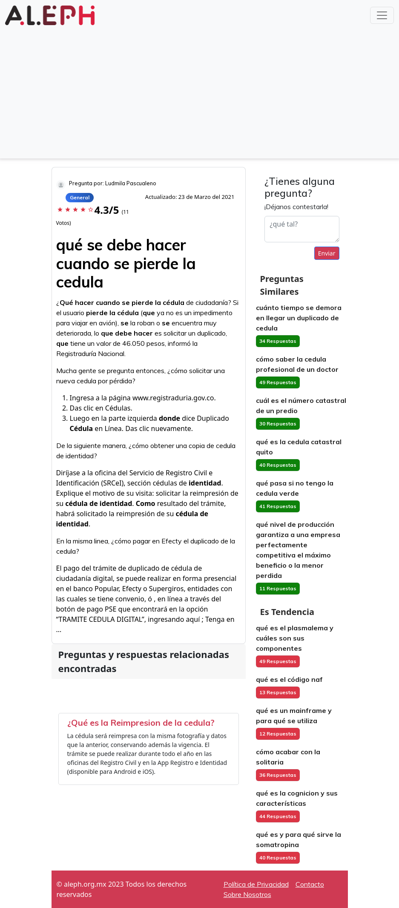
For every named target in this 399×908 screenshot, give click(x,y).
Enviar (327, 253)
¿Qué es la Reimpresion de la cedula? (141, 722)
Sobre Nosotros (247, 894)
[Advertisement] (199, 91)
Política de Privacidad (256, 884)
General (79, 197)
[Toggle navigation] (382, 15)
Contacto (310, 884)
